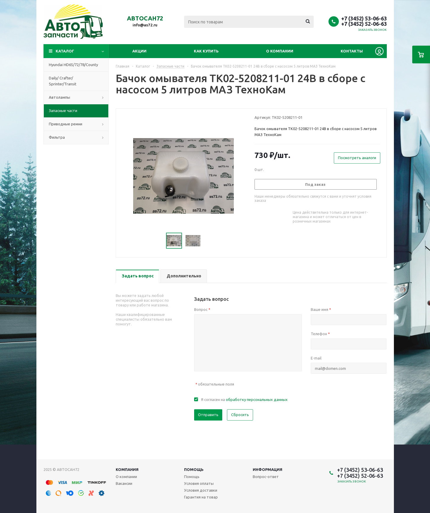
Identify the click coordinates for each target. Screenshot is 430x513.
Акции (139, 51)
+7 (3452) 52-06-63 (364, 23)
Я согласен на (244, 399)
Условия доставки (200, 490)
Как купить (206, 51)
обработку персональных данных (257, 399)
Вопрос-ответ (266, 476)
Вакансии (124, 483)
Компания (127, 469)
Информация (267, 469)
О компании (279, 51)
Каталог (65, 51)
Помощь (194, 469)
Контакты (352, 51)
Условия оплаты (199, 483)
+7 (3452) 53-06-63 (364, 18)
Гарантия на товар (201, 497)
